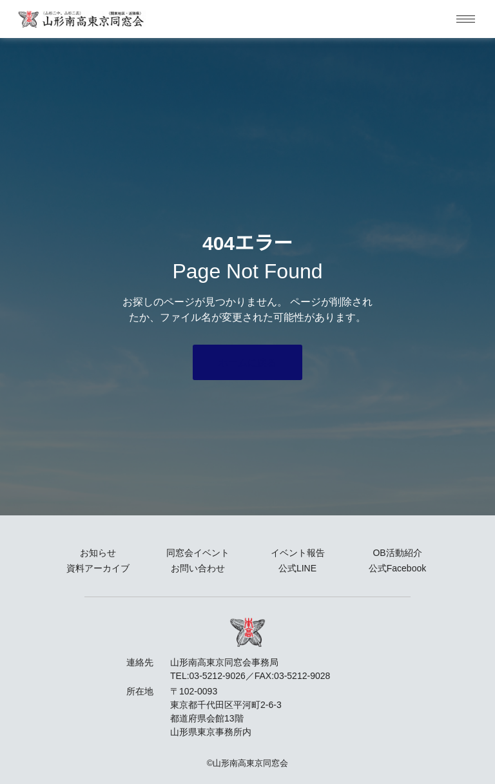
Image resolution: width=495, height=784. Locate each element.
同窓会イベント (197, 553)
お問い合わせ (198, 568)
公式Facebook (397, 568)
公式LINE (297, 568)
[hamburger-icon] (465, 19)
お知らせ (98, 553)
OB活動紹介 (397, 553)
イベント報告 (298, 553)
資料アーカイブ (98, 568)
